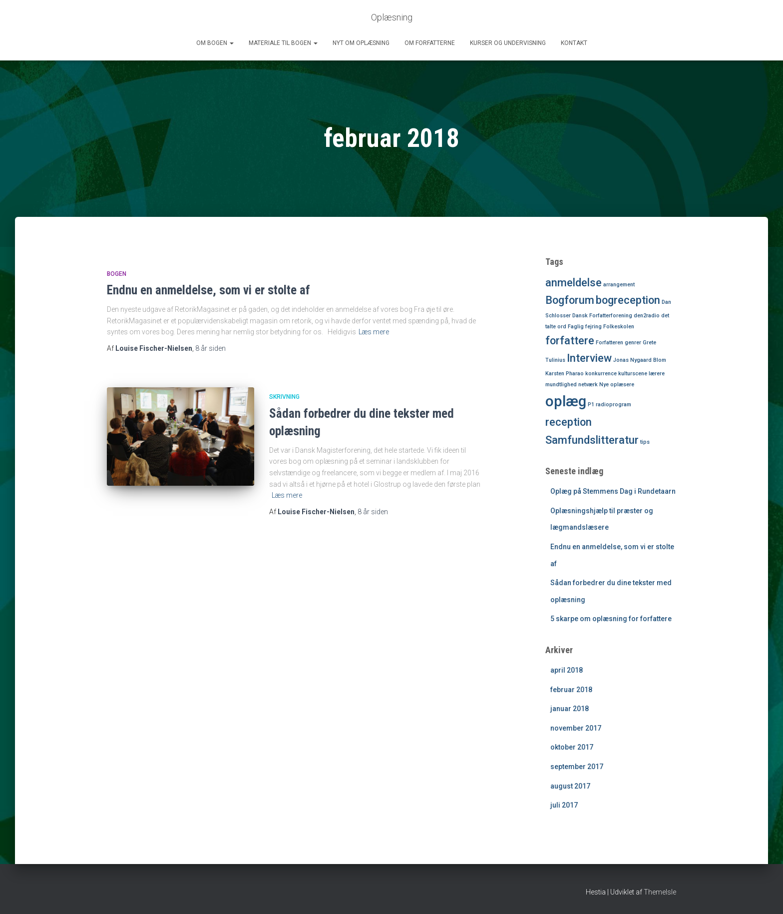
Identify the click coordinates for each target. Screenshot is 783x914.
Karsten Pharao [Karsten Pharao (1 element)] (564, 373)
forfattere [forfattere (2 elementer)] (569, 340)
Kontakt (574, 42)
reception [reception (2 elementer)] (568, 422)
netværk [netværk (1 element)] (588, 384)
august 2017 (570, 786)
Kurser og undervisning (508, 42)
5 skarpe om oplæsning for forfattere (611, 619)
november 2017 (575, 728)
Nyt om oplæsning (361, 42)
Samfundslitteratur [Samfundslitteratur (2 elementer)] (592, 440)
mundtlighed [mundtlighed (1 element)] (561, 384)
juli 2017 (564, 805)
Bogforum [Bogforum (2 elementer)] (569, 300)
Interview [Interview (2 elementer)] (589, 358)
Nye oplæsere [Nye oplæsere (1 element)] (616, 384)
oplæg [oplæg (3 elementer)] (565, 401)
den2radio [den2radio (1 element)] (647, 315)
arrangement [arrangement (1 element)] (619, 284)
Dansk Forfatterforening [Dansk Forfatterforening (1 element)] (602, 315)
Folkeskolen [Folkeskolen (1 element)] (618, 326)
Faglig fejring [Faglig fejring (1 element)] (585, 326)
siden (210, 348)
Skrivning (284, 396)
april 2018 (566, 670)
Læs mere (374, 332)
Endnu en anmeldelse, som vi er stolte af (208, 290)
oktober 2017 (571, 747)
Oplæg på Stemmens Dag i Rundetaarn (613, 491)
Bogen (116, 273)
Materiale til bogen (283, 42)
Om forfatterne (429, 42)
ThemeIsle (660, 892)
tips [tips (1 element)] (645, 442)
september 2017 (576, 767)
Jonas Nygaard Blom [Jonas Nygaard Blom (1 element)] (639, 360)
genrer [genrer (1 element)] (633, 342)
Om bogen (215, 42)
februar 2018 (571, 690)
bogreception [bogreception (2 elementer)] (628, 300)
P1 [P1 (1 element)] (591, 404)
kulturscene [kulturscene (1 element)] (632, 373)
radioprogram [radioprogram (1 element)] (613, 404)
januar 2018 (569, 709)
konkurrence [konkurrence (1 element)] (601, 373)
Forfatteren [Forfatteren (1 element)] (609, 342)
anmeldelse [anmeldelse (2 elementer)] (573, 282)
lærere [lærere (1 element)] (657, 373)
